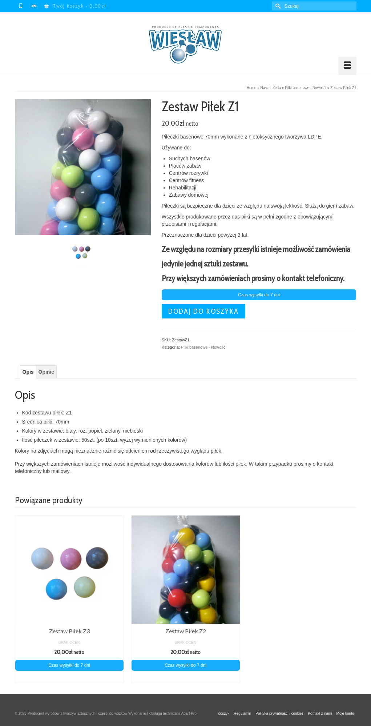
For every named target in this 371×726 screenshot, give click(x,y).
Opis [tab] (28, 372)
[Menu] (347, 66)
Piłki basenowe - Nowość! (203, 347)
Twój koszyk (75, 6)
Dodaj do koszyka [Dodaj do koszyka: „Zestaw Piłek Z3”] (69, 677)
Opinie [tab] (47, 372)
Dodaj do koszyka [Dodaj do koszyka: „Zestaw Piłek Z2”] (185, 677)
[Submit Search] (277, 6)
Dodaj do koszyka (203, 311)
